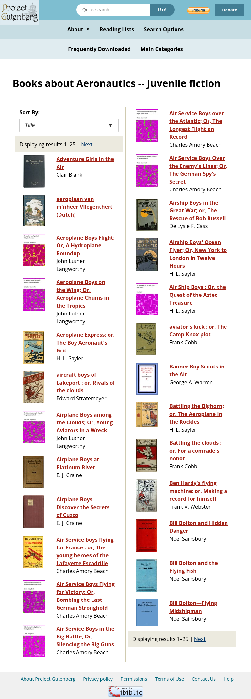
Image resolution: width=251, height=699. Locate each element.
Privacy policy (98, 679)
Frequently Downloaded (99, 49)
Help (229, 679)
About (78, 29)
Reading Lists (117, 29)
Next (86, 144)
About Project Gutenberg (48, 679)
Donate (228, 10)
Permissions (134, 679)
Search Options (164, 29)
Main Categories (162, 49)
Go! (162, 9)
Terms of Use (169, 679)
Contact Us (204, 679)
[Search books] (113, 10)
